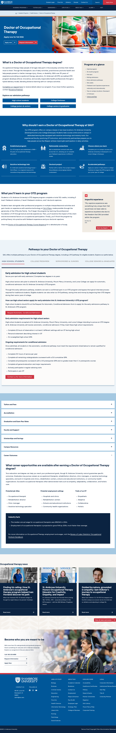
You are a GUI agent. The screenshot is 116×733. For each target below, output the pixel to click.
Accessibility (86, 683)
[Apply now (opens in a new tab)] (10, 42)
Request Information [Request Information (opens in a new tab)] (11, 659)
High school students (13, 261)
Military (85, 689)
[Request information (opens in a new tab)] (28, 42)
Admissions (52, 7)
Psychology (54, 717)
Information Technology (58, 707)
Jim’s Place (47, 208)
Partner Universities (89, 696)
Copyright (93, 729)
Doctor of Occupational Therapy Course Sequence (27, 225)
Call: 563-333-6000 (10, 654)
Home (16, 13)
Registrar (86, 700)
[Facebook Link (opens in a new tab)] (29, 691)
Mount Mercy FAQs (88, 707)
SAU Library (86, 703)
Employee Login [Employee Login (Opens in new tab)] (73, 703)
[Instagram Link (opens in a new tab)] (33, 691)
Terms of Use (85, 729)
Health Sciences (35, 13)
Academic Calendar (74, 683)
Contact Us (84, 2)
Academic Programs (20, 7)
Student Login (50, 2)
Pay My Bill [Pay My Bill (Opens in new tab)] (71, 700)
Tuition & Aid (37, 7)
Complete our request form (13, 87)
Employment (72, 693)
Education (54, 693)
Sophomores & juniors (67, 261)
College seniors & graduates (100, 261)
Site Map (102, 689)
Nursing (53, 713)
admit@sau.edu (19, 697)
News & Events (87, 693)
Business (53, 686)
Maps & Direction (73, 696)
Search (97, 2)
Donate (76, 2)
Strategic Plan (72, 707)
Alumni (91, 7)
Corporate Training (88, 710)
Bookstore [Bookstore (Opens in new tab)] (71, 686)
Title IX (102, 693)
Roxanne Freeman (16, 90)
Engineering (55, 696)
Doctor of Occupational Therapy (49, 13)
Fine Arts (60, 2)
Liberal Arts (54, 710)
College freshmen (40, 261)
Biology (53, 683)
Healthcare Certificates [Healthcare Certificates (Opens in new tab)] (90, 686)
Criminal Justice (56, 689)
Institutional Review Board (108, 686)
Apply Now (109, 2)
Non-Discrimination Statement (106, 729)
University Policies (105, 696)
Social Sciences (55, 720)
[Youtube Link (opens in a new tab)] (36, 691)
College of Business (74, 710)
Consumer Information (106, 683)
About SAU (79, 7)
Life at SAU (66, 7)
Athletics (68, 2)
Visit (101, 7)
